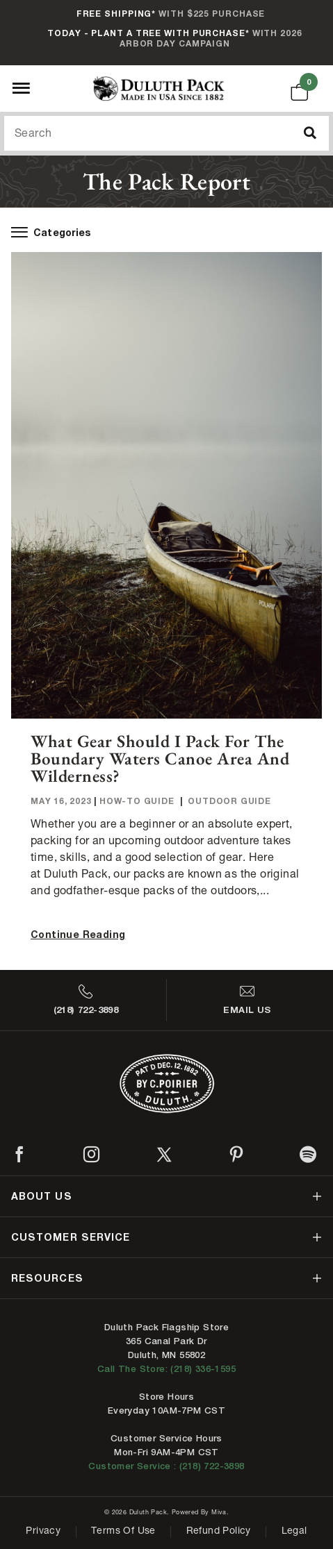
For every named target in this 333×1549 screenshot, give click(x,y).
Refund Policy (218, 1532)
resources (47, 1278)
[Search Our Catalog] (166, 133)
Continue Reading (78, 934)
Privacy (43, 1532)
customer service (70, 1237)
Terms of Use (123, 1532)
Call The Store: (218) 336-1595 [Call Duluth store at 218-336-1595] (166, 1369)
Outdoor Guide (229, 801)
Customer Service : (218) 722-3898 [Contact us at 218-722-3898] (166, 1466)
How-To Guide (136, 801)
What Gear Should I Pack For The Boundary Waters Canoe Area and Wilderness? (160, 758)
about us (41, 1196)
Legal (294, 1532)
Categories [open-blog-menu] (51, 232)
